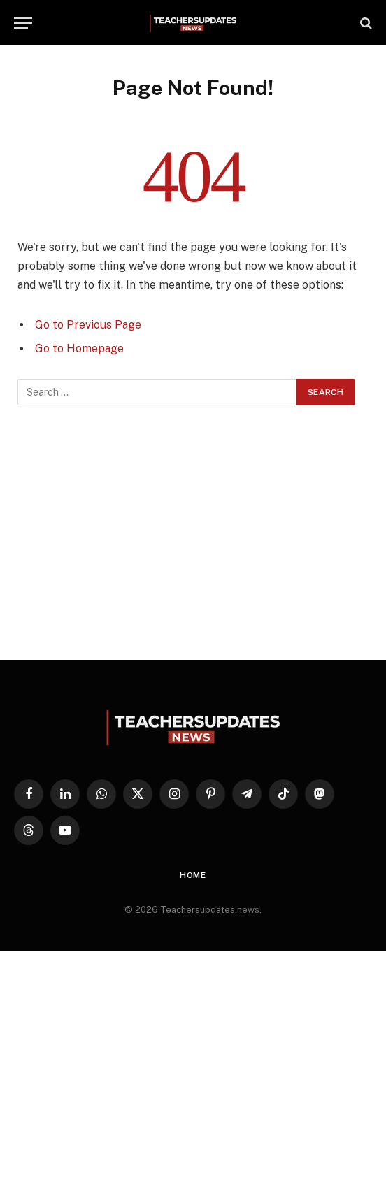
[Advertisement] (193, 532)
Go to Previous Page (88, 324)
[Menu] (23, 22)
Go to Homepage (79, 348)
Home (193, 875)
